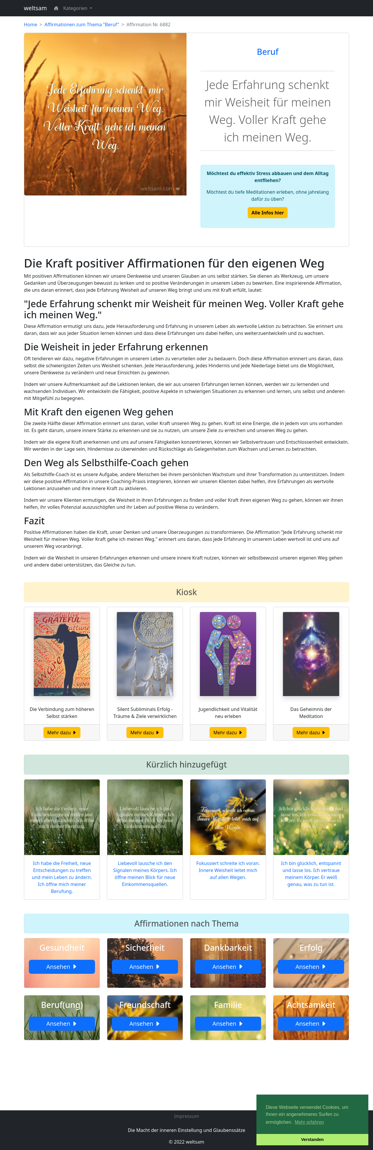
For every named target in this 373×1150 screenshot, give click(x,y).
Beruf (268, 51)
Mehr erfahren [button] (309, 1122)
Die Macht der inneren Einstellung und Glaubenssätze (186, 1130)
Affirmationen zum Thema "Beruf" (82, 24)
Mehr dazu (62, 732)
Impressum (186, 1116)
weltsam (35, 8)
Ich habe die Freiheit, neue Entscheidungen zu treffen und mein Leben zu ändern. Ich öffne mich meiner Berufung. (62, 877)
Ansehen (62, 967)
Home (30, 24)
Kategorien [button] (76, 8)
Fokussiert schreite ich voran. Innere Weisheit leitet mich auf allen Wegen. (228, 870)
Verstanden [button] (312, 1139)
